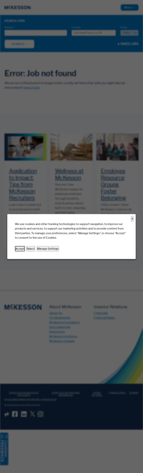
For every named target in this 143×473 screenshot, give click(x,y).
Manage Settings (48, 248)
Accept (19, 248)
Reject (31, 248)
